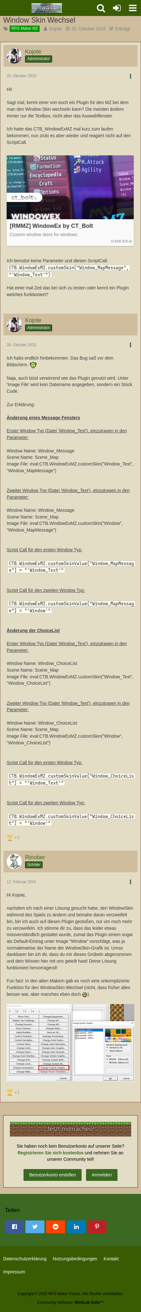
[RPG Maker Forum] (46, 8)
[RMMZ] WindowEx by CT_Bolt (51, 226)
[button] (132, 8)
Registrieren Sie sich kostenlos (50, 1152)
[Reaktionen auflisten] (14, 837)
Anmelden (102, 1174)
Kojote (55, 28)
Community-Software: (70, 1302)
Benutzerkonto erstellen (52, 1174)
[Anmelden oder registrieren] (117, 8)
